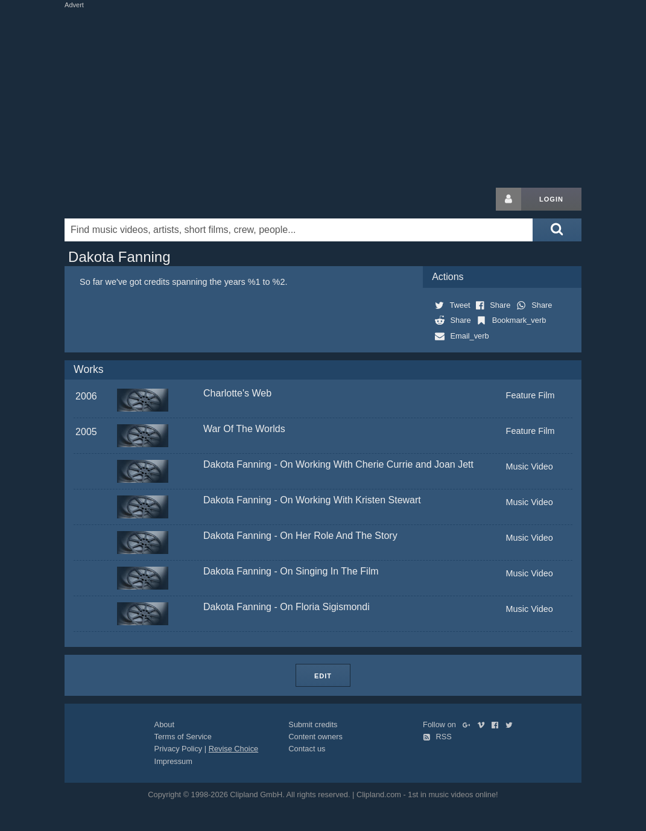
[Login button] (508, 199)
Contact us (306, 748)
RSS (437, 736)
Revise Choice (234, 748)
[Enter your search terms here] (299, 229)
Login (551, 199)
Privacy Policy (178, 748)
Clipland (128, 199)
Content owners (315, 736)
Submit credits (312, 724)
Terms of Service (183, 736)
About (164, 724)
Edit (323, 676)
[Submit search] (557, 229)
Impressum (173, 761)
